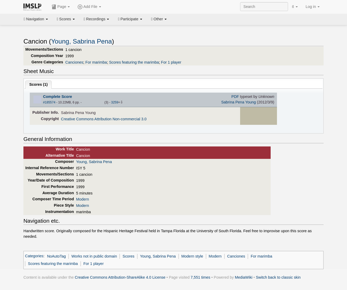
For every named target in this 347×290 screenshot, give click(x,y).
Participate (130, 19)
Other (159, 19)
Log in (313, 6)
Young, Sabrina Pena (81, 41)
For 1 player (171, 62)
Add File (89, 6)
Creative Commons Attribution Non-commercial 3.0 (104, 119)
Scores (66, 19)
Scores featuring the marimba (134, 62)
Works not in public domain (94, 256)
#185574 (49, 102)
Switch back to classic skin (278, 277)
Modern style (192, 256)
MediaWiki (243, 277)
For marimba (96, 62)
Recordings (96, 19)
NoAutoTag (56, 256)
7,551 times (200, 277)
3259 (114, 102)
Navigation (36, 19)
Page (61, 6)
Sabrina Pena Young (238, 102)
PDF (235, 96)
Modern (82, 199)
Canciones (74, 62)
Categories (34, 256)
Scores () (38, 84)
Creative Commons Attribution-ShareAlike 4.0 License (120, 277)
